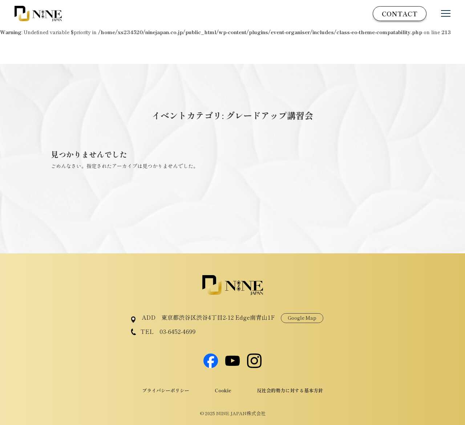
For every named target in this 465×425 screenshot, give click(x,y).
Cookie (223, 390)
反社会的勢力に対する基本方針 (290, 390)
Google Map (302, 317)
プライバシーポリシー (165, 390)
